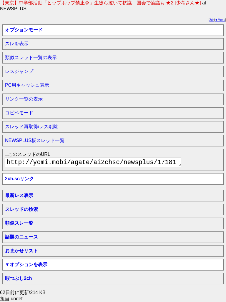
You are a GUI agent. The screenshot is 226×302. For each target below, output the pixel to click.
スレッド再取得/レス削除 (31, 126)
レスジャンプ (19, 71)
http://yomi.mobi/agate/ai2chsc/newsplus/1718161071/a (93, 162)
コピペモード (19, 112)
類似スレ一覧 (19, 223)
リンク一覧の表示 (24, 98)
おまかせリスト (21, 250)
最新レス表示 (19, 195)
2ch (212, 19)
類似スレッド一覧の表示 (31, 57)
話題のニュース (21, 236)
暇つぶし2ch (18, 278)
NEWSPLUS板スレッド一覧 (34, 140)
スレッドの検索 (21, 209)
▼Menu (220, 19)
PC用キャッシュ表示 (27, 85)
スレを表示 (17, 43)
